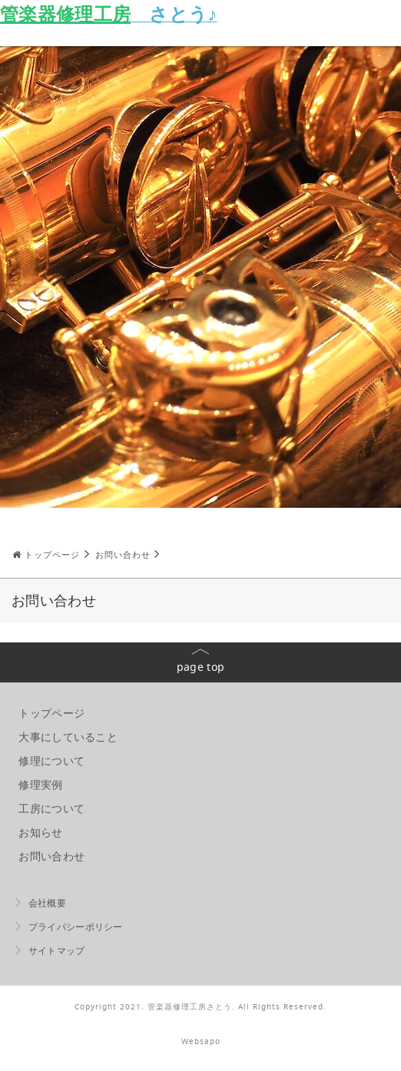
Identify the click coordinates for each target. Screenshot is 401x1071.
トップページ (51, 713)
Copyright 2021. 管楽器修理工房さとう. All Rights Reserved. (200, 1007)
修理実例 (40, 784)
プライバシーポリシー (75, 926)
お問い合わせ (51, 856)
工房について (51, 808)
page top (200, 666)
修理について (51, 760)
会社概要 (47, 902)
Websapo (200, 1041)
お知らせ (40, 832)
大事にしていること (68, 736)
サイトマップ (56, 950)
